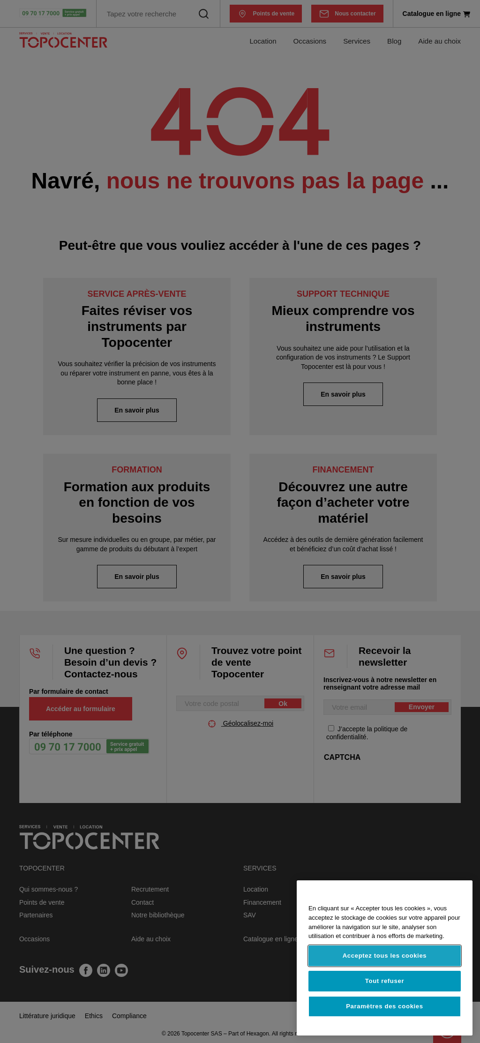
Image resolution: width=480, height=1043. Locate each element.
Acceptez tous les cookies (385, 955)
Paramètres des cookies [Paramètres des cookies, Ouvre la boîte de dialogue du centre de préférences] (384, 1006)
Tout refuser (384, 980)
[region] (384, 957)
